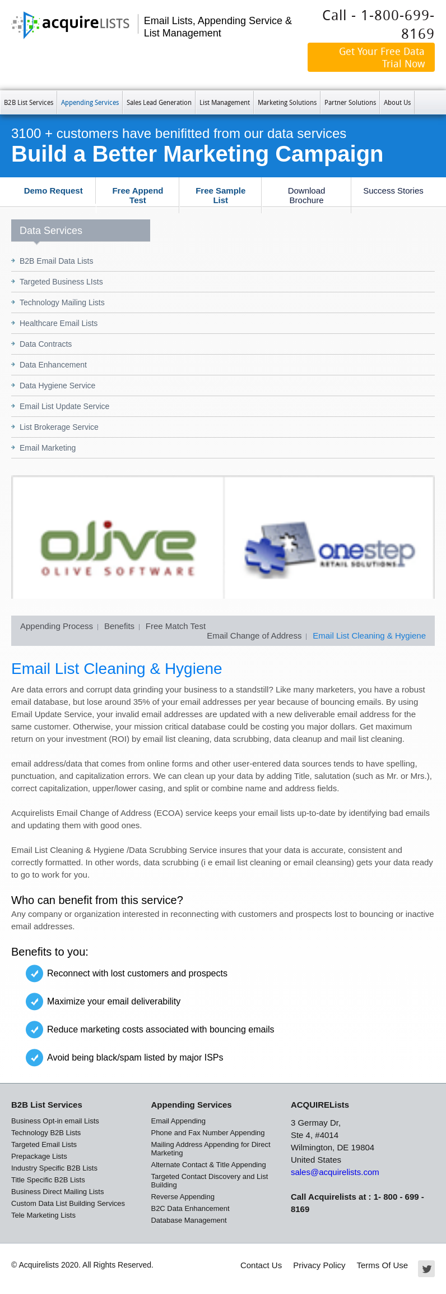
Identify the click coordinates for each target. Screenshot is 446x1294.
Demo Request (53, 190)
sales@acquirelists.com (335, 1172)
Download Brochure (307, 195)
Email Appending (178, 1121)
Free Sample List (220, 195)
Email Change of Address (254, 635)
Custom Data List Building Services (68, 1203)
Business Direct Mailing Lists (57, 1191)
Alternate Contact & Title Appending (208, 1164)
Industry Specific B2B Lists (54, 1168)
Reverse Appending (182, 1196)
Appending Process (56, 626)
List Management (224, 102)
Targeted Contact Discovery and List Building (209, 1180)
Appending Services (90, 102)
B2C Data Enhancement (190, 1208)
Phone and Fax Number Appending (207, 1132)
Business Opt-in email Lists (55, 1121)
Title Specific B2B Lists (48, 1180)
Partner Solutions (350, 102)
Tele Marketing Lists (43, 1215)
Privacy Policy (319, 1265)
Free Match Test (176, 626)
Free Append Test (137, 195)
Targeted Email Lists (44, 1144)
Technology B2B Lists (46, 1132)
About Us (397, 102)
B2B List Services (28, 102)
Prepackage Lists (39, 1156)
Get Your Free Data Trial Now (382, 57)
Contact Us (261, 1265)
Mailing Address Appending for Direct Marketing (210, 1148)
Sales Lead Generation (159, 102)
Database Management (188, 1220)
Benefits (119, 626)
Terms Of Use (382, 1265)
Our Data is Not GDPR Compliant (378, 75)
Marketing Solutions (287, 102)
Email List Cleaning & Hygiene (369, 635)
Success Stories (393, 190)
